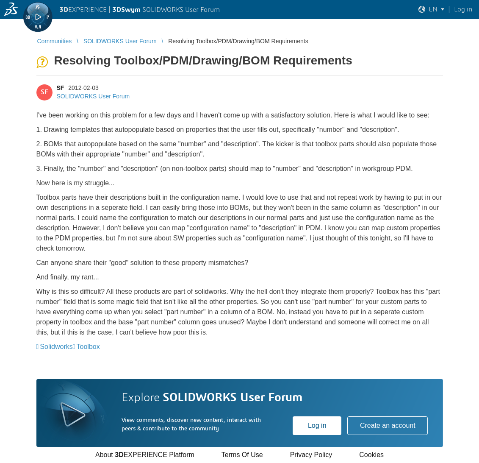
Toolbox (88, 346)
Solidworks (56, 346)
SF (60, 87)
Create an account (387, 425)
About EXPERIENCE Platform (144, 454)
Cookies (371, 454)
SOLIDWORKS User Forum (93, 96)
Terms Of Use (242, 454)
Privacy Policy (311, 454)
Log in (317, 425)
